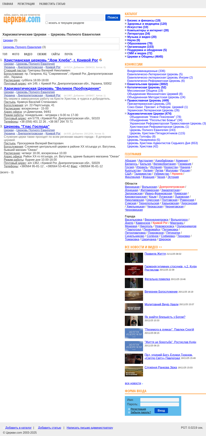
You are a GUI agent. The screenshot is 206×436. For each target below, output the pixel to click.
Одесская (152, 200)
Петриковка (170, 229)
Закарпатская (170, 190)
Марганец (176, 222)
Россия (185, 170)
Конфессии (133, 64)
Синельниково (134, 236)
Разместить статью (52, 4)
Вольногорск (179, 219)
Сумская (130, 203)
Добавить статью (49, 427)
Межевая (131, 226)
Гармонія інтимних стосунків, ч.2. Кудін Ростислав (170, 268)
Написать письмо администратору (90, 427)
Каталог (131, 13)
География (133, 154)
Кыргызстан (133, 170)
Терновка (183, 236)
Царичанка (149, 239)
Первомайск (152, 229)
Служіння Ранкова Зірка (160, 367)
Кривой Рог (53, 67)
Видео (28, 54)
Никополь (146, 226)
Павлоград (133, 229)
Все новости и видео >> (143, 247)
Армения (182, 160)
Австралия (145, 160)
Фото (15, 54)
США (128, 173)
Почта (69, 54)
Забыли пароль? (141, 412)
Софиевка (168, 236)
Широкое (165, 239)
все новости (133, 383)
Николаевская (134, 200)
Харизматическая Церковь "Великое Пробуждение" (52, 88)
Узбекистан (161, 173)
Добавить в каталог (18, 427)
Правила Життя (155, 253)
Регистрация (26, 4)
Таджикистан (143, 173)
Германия (184, 163)
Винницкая (132, 186)
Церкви (8, 40)
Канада (185, 167)
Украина (9, 67)
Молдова (172, 170)
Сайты (55, 54)
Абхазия (130, 160)
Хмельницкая (135, 206)
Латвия (148, 170)
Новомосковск (164, 226)
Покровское (156, 232)
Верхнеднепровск (157, 219)
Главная (7, 4)
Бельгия (145, 163)
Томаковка (132, 239)
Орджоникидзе (187, 226)
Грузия (129, 167)
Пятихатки (173, 232)
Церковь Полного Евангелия (22, 47)
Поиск (113, 17)
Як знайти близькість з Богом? (164, 316)
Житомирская (149, 190)
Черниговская (174, 206)
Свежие (42, 54)
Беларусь (131, 163)
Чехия (161, 177)
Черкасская (155, 206)
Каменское (143, 222)
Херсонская (189, 203)
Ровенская (187, 200)
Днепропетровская (30, 67)
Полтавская (170, 200)
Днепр (129, 222)
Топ (4, 54)
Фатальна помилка (157, 279)
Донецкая (131, 190)
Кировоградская (135, 196)
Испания (156, 167)
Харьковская (170, 203)
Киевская (180, 193)
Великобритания (164, 163)
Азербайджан (164, 160)
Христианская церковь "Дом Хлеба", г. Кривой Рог (51, 60)
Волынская (149, 186)
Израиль (142, 167)
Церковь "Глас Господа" (26, 126)
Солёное (153, 236)
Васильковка (133, 219)
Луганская (166, 196)
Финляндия (132, 177)
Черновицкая (134, 209)
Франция (148, 177)
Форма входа (135, 390)
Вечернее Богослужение (161, 291)
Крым (153, 196)
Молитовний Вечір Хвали (161, 304)
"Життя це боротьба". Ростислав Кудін (170, 342)
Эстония (173, 177)
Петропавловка (135, 232)
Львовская (182, 196)
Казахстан (171, 167)
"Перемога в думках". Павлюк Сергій (169, 329)
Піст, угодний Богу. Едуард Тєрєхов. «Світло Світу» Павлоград (168, 356)
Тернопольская (149, 203)
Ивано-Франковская (158, 193)
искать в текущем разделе (64, 22)
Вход (161, 410)
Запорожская (133, 193)
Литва (159, 170)
